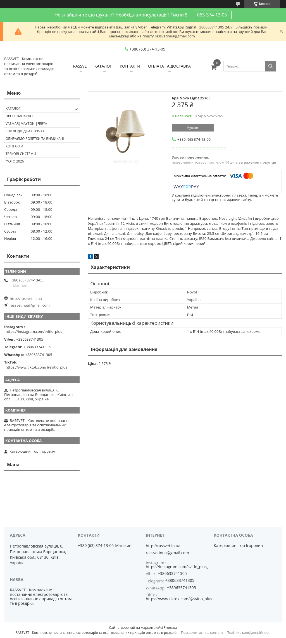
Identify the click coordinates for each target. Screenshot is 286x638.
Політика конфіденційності (248, 632)
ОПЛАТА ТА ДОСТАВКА (169, 66)
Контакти (14, 146)
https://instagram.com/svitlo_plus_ (35, 331)
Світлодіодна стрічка (25, 131)
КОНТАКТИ (130, 66)
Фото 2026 (15, 161)
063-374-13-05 (212, 15)
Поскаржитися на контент (202, 632)
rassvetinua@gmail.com (29, 305)
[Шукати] (270, 66)
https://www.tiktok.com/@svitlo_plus (36, 367)
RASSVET (81, 66)
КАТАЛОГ (103, 66)
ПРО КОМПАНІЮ (19, 116)
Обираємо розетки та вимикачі (35, 138)
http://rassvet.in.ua (26, 298)
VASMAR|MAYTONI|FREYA (26, 123)
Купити (192, 128)
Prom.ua (170, 627)
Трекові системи (21, 153)
